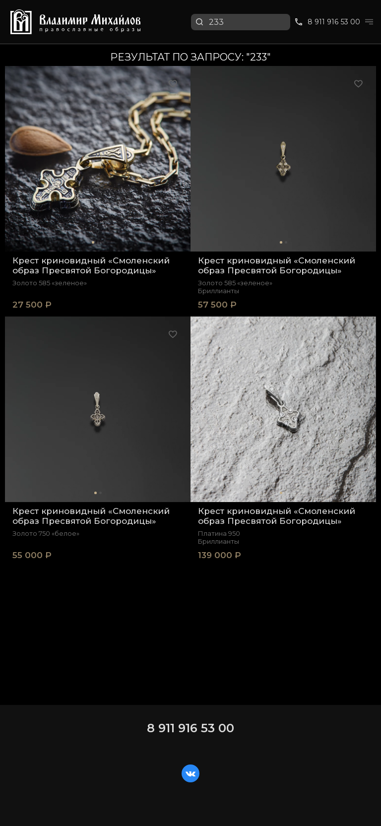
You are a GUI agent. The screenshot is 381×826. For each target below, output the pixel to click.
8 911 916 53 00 (190, 728)
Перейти (348, 31)
